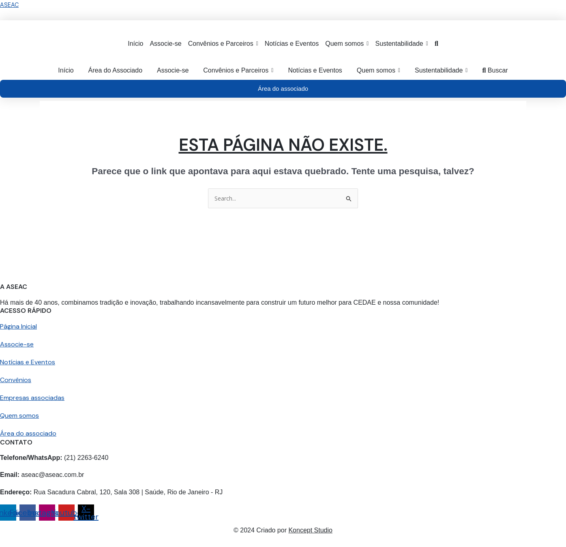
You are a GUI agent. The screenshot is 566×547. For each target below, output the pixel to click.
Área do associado (28, 433)
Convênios (15, 380)
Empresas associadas (32, 398)
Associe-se (17, 344)
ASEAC (9, 5)
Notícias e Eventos (27, 362)
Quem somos (19, 416)
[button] (223, 43)
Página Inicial (18, 327)
